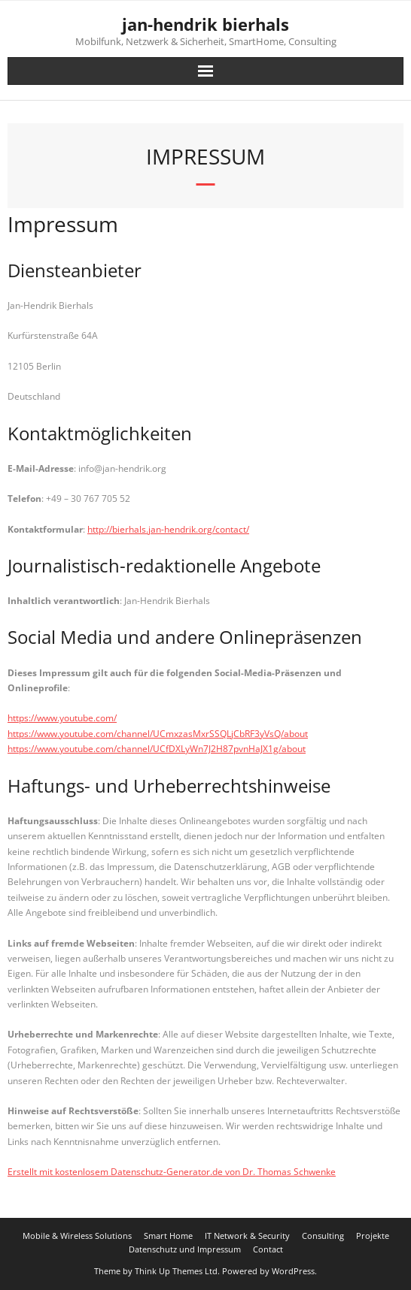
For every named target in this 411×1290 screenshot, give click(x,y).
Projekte (372, 1235)
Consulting (323, 1235)
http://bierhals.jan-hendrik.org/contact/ (168, 529)
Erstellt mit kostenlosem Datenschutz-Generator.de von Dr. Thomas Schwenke (172, 1171)
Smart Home (168, 1235)
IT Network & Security (247, 1235)
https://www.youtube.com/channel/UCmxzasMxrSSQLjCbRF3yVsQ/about (158, 733)
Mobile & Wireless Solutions (77, 1235)
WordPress (293, 1270)
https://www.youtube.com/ (62, 717)
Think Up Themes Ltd (176, 1270)
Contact (268, 1249)
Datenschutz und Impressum (185, 1249)
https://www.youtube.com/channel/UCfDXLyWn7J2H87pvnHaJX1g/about (157, 748)
